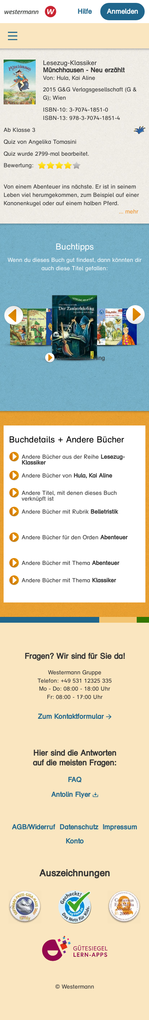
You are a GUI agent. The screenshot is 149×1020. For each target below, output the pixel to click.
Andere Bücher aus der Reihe (73, 457)
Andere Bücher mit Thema (70, 562)
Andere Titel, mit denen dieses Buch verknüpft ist (69, 493)
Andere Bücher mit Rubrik (70, 511)
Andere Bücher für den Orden (74, 537)
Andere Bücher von (67, 475)
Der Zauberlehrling (81, 357)
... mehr (128, 211)
